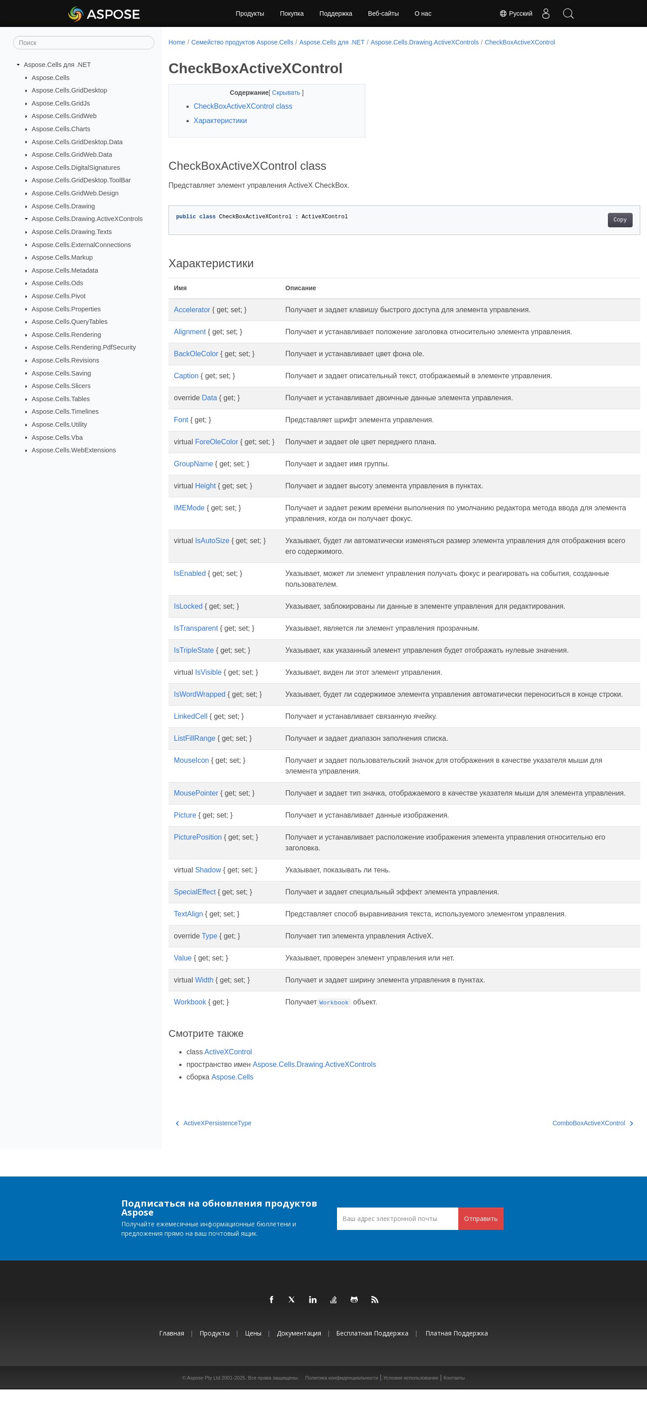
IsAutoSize (212, 540)
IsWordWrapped (200, 694)
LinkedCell (191, 727)
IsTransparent (196, 628)
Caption (186, 376)
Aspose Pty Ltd (203, 1399)
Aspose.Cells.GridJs (61, 103)
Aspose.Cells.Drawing (63, 206)
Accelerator (192, 310)
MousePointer (196, 804)
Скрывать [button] (280, 92)
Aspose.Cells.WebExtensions (74, 450)
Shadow (208, 891)
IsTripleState (194, 650)
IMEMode (189, 508)
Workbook (190, 1023)
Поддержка (335, 13)
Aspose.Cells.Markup (62, 257)
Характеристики (220, 120)
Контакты (454, 1399)
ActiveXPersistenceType (213, 1144)
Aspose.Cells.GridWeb (64, 115)
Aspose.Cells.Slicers (61, 385)
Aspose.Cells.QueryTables (70, 321)
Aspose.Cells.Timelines (65, 411)
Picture (185, 836)
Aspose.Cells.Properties (66, 308)
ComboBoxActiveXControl (560, 1144)
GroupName (193, 464)
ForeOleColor (216, 442)
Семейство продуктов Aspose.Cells (242, 42)
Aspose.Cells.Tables (61, 399)
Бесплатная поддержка (372, 1354)
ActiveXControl (228, 1073)
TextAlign (188, 935)
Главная (171, 1354)
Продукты (250, 13)
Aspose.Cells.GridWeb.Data (72, 154)
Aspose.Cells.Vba (57, 437)
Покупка (292, 13)
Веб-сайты (383, 13)
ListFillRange (194, 749)
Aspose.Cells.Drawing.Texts (72, 231)
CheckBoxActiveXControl (520, 42)
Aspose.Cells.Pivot (59, 296)
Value (183, 979)
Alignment (190, 332)
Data (209, 398)
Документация (299, 1354)
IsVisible (208, 672)
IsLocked (188, 606)
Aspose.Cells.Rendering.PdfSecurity (84, 347)
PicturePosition (198, 859)
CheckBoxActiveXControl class (243, 106)
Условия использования (410, 1399)
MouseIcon (191, 771)
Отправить (481, 1240)
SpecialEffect (195, 913)
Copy (587, 220)
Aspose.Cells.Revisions (65, 360)
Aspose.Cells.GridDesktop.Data (77, 141)
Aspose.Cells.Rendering (66, 334)
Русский (515, 13)
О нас (423, 13)
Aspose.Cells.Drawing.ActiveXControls (87, 218)
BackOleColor (196, 354)
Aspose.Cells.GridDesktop (69, 90)
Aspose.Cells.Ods (57, 283)
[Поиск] (84, 42)
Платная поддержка (456, 1354)
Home (176, 42)
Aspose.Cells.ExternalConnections (81, 244)
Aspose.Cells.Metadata (65, 270)
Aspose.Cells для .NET (57, 64)
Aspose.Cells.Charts (61, 129)
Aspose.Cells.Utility (59, 424)
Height (205, 486)
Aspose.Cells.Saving (61, 372)
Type (209, 957)
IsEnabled (190, 573)
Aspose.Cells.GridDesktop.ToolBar (81, 180)
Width (204, 1001)
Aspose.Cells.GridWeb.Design (75, 193)
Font (181, 420)
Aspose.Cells (51, 77)
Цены (253, 1354)
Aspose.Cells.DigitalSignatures (76, 167)
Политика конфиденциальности (341, 1399)
